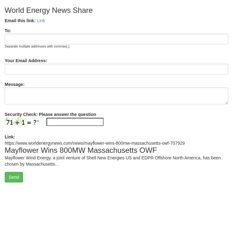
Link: (10, 136)
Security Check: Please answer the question (50, 114)
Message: (15, 84)
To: (8, 30)
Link (41, 20)
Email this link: (20, 20)
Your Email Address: (26, 60)
